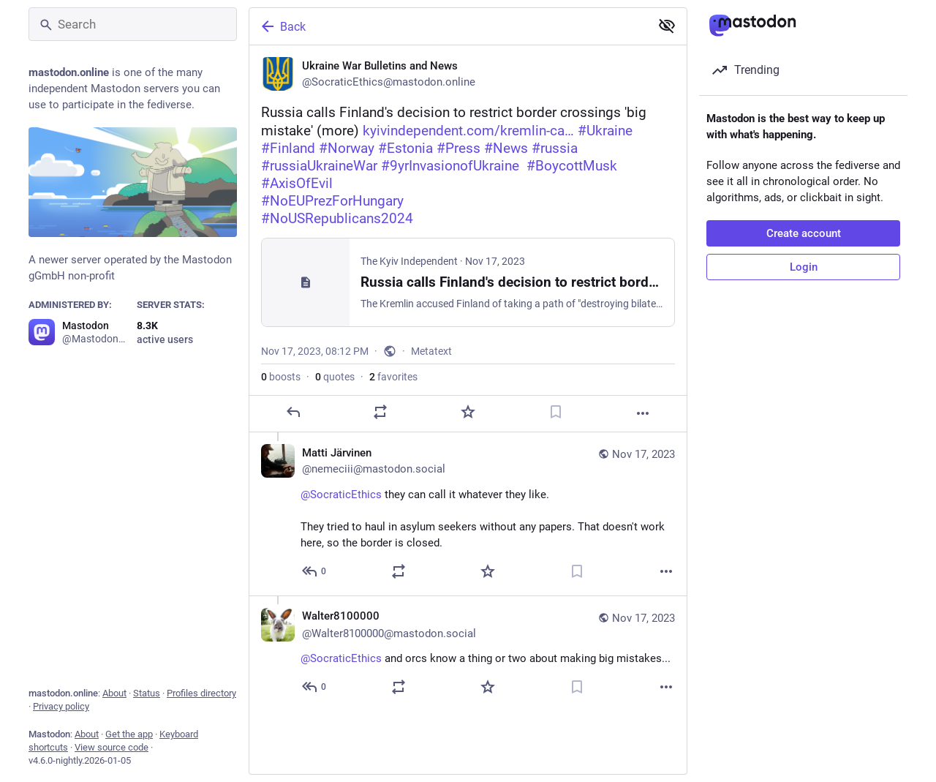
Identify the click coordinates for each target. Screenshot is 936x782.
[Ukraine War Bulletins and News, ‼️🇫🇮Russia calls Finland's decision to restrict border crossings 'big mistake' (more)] (468, 238)
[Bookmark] (556, 412)
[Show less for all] (667, 25)
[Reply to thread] (315, 571)
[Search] (133, 24)
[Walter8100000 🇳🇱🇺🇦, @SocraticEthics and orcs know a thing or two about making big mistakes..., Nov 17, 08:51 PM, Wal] (468, 653)
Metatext (431, 351)
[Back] (448, 26)
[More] (643, 413)
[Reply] (293, 412)
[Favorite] (468, 412)
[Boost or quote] (380, 412)
